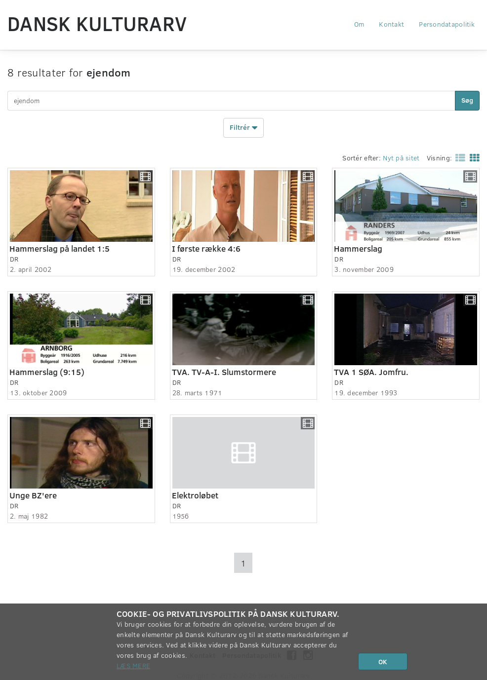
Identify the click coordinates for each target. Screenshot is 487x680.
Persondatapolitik (447, 24)
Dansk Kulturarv (97, 23)
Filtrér (243, 127)
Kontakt (391, 24)
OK (382, 661)
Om (359, 24)
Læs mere (133, 665)
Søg (467, 100)
